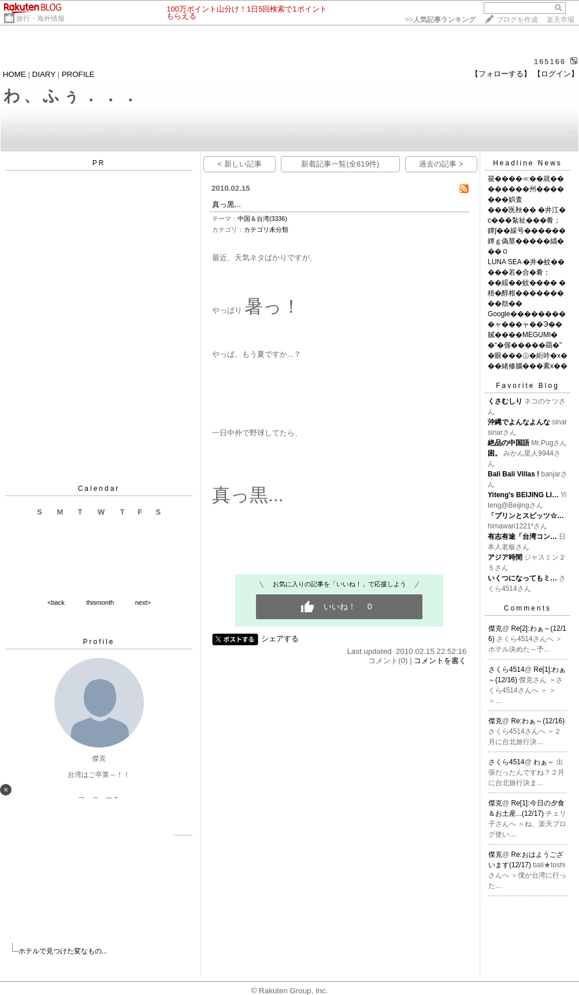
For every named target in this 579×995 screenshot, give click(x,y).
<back (56, 602)
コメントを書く (440, 660)
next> (143, 602)
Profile (98, 642)
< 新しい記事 (239, 164)
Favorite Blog (527, 386)
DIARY (43, 74)
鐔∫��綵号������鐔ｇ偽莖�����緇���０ (527, 241)
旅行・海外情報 (40, 18)
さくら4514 (506, 669)
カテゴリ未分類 (266, 229)
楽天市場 (560, 20)
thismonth (100, 602)
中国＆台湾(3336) (262, 218)
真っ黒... (226, 204)
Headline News (527, 163)
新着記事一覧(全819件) (340, 164)
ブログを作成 (517, 20)
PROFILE (78, 74)
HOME (14, 74)
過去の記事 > (441, 164)
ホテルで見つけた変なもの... (62, 951)
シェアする (280, 638)
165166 (550, 61)
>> (440, 20)
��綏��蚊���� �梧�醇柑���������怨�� (527, 293)
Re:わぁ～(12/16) (538, 721)
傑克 (495, 628)
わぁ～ (544, 762)
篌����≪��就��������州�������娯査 (526, 189)
